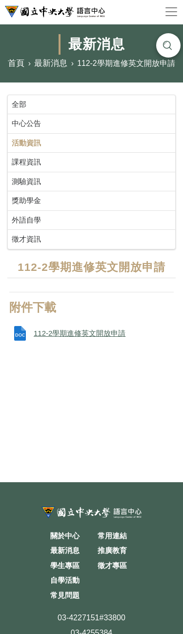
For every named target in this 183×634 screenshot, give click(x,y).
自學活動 (65, 580)
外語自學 (26, 220)
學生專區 (65, 565)
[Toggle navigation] (171, 11)
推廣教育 (112, 550)
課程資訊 (26, 162)
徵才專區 (112, 565)
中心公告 (26, 123)
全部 (19, 104)
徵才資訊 (26, 239)
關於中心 (65, 536)
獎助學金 (26, 200)
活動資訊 (26, 143)
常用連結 (112, 536)
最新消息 (50, 64)
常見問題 (65, 595)
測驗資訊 (26, 181)
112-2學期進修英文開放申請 (79, 333)
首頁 (16, 64)
